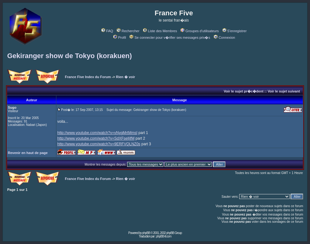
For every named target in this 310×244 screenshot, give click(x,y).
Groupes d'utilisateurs (200, 31)
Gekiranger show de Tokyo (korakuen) (69, 56)
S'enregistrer (235, 31)
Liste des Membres (160, 31)
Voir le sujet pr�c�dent (243, 91)
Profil (119, 37)
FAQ (107, 31)
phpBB (146, 233)
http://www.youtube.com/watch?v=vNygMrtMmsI (97, 133)
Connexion (224, 37)
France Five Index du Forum (88, 77)
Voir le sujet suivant (284, 91)
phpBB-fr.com (163, 236)
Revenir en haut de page (28, 153)
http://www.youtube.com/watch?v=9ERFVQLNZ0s (98, 144)
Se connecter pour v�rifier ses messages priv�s (170, 37)
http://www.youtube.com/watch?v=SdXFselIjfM (95, 138)
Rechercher (128, 31)
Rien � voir (125, 77)
